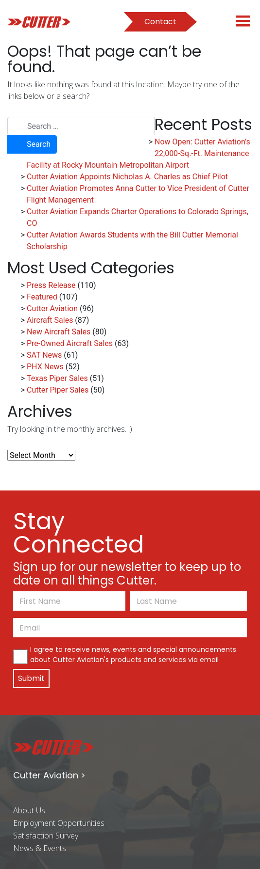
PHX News (45, 366)
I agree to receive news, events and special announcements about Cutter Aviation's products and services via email (133, 654)
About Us (29, 810)
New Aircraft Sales (58, 331)
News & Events (39, 848)
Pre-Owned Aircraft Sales (70, 343)
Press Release (51, 285)
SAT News (44, 355)
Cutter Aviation (52, 308)
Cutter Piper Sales (57, 390)
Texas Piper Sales (57, 378)
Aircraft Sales (50, 320)
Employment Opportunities (58, 823)
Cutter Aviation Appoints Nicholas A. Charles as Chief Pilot (127, 176)
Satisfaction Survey (45, 835)
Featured (42, 296)
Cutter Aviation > (49, 775)
